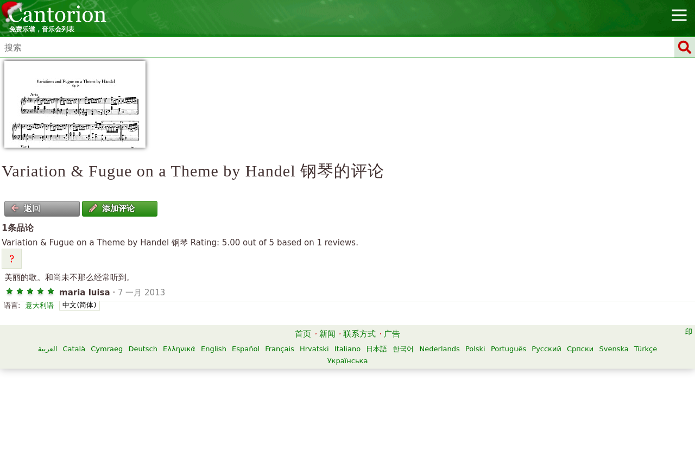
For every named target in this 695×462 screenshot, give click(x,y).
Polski (475, 349)
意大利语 (40, 305)
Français (279, 349)
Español (246, 349)
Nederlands (440, 349)
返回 (25, 208)
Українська (347, 361)
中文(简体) (79, 305)
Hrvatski (314, 349)
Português (508, 349)
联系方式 (359, 334)
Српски (580, 349)
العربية (48, 349)
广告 (392, 334)
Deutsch (142, 349)
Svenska (613, 349)
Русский (546, 349)
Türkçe (645, 349)
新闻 (327, 334)
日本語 (376, 349)
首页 (303, 334)
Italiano (347, 349)
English (213, 349)
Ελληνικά (179, 349)
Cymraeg (107, 349)
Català (73, 349)
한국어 (403, 349)
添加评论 (112, 208)
